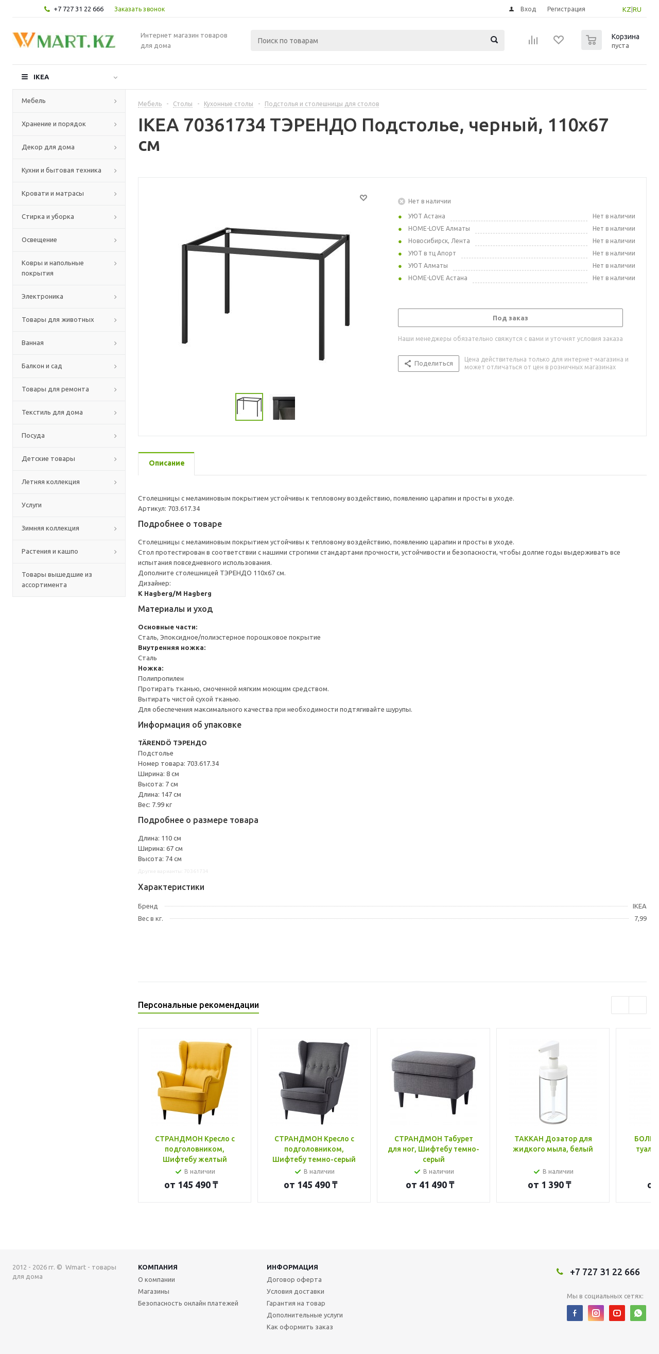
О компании (156, 1279)
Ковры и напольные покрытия (53, 268)
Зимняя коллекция (50, 528)
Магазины (153, 1291)
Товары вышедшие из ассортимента (57, 579)
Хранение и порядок (54, 123)
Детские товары (48, 458)
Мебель (34, 100)
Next (637, 1005)
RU (637, 9)
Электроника (42, 296)
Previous (620, 1005)
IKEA (41, 76)
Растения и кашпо (50, 551)
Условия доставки (295, 1291)
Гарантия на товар (296, 1303)
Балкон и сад (42, 365)
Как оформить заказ (300, 1326)
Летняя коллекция (51, 481)
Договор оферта (294, 1279)
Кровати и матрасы (53, 193)
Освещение (39, 239)
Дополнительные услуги (305, 1314)
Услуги (32, 504)
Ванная (33, 342)
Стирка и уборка (48, 216)
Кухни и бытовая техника (61, 170)
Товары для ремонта (55, 388)
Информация (292, 1267)
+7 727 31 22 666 (78, 8)
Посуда (33, 435)
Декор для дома (48, 146)
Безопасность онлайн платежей (188, 1303)
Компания (158, 1267)
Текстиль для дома (52, 412)
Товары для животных (58, 319)
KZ (626, 9)
